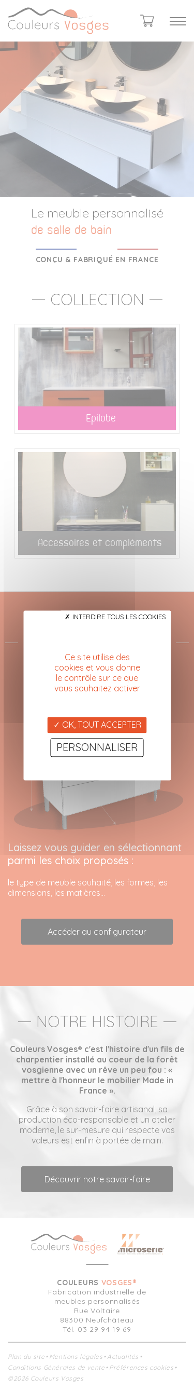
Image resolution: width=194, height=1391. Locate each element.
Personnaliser (97, 747)
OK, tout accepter (97, 724)
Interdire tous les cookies (115, 616)
